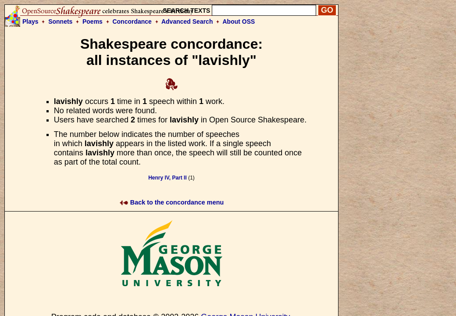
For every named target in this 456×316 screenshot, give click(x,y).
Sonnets (60, 21)
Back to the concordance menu (171, 202)
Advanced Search (187, 21)
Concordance (131, 21)
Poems (92, 21)
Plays (30, 21)
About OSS (239, 21)
